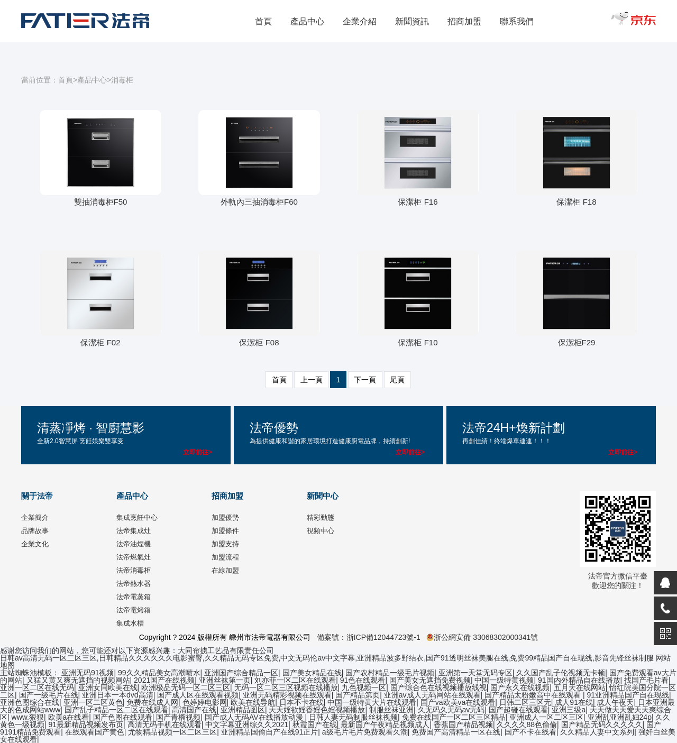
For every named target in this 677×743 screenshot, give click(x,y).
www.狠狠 (28, 717)
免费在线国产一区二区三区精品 (454, 717)
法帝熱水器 (133, 584)
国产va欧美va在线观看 (458, 702)
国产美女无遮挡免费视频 (430, 680)
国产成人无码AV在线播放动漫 (255, 717)
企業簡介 (35, 517)
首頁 (263, 21)
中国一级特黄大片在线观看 (371, 702)
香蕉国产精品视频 (463, 724)
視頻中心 (320, 531)
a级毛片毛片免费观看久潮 (365, 732)
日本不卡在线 (301, 702)
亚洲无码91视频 (87, 672)
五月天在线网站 (580, 687)
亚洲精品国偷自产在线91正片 (269, 732)
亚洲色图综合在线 (29, 702)
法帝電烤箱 (133, 610)
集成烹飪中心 (137, 517)
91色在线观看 (363, 680)
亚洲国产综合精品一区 (241, 672)
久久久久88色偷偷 (527, 724)
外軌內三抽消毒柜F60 (259, 201)
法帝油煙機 (133, 544)
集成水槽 (130, 623)
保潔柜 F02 (100, 342)
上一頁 (311, 379)
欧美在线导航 (253, 702)
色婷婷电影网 (204, 702)
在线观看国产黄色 (94, 732)
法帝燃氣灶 (133, 557)
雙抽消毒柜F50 (100, 201)
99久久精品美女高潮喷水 (159, 672)
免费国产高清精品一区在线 (455, 732)
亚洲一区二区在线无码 (37, 687)
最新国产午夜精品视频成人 (385, 724)
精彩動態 (320, 517)
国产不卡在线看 (530, 732)
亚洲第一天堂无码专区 (475, 672)
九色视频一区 (364, 687)
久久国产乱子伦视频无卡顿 (560, 672)
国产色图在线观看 (122, 717)
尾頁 (397, 379)
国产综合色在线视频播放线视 (438, 687)
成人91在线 (574, 702)
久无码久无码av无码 (451, 709)
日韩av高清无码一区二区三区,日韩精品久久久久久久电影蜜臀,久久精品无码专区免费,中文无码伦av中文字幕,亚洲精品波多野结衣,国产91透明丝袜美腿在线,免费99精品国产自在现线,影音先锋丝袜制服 (327, 658)
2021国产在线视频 (164, 680)
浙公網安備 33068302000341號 (482, 637)
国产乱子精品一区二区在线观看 (116, 709)
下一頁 (365, 379)
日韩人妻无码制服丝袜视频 (353, 717)
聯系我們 (517, 21)
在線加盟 (225, 570)
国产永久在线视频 (520, 687)
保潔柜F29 (577, 342)
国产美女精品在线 (312, 672)
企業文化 (35, 544)
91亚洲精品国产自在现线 (628, 695)
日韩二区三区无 (525, 702)
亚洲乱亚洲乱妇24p (620, 717)
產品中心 (307, 21)
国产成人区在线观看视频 (198, 695)
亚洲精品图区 (243, 709)
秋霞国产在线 (314, 724)
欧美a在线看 (68, 717)
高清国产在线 (194, 709)
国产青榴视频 (178, 717)
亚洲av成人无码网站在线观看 (432, 695)
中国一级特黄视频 (504, 680)
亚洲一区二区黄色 (93, 702)
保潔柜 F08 (259, 342)
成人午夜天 (615, 702)
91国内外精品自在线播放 (579, 680)
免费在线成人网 (152, 702)
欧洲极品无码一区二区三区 (185, 687)
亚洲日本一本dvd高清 (117, 695)
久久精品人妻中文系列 (597, 732)
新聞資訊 (412, 21)
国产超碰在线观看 (518, 709)
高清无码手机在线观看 (164, 724)
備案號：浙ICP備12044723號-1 (368, 637)
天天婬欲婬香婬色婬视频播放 (317, 709)
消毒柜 (122, 80)
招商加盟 (464, 21)
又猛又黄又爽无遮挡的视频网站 (78, 680)
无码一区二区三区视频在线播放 (286, 687)
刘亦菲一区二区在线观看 (295, 680)
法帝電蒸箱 (133, 597)
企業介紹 (360, 21)
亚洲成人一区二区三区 (546, 717)
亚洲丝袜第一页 (225, 680)
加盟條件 (225, 531)
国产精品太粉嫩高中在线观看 (533, 695)
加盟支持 (225, 544)
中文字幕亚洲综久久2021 (246, 724)
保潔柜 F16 (417, 201)
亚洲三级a (568, 709)
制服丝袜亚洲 (391, 709)
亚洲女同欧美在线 (108, 687)
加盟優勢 (225, 517)
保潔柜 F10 (417, 342)
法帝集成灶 (133, 531)
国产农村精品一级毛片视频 (389, 672)
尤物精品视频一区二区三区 (172, 732)
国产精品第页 (357, 695)
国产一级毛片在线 (48, 695)
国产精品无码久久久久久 (602, 724)
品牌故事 (35, 531)
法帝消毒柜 (133, 570)
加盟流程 (225, 557)
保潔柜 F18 (576, 201)
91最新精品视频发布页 (86, 724)
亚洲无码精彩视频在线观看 (287, 695)
